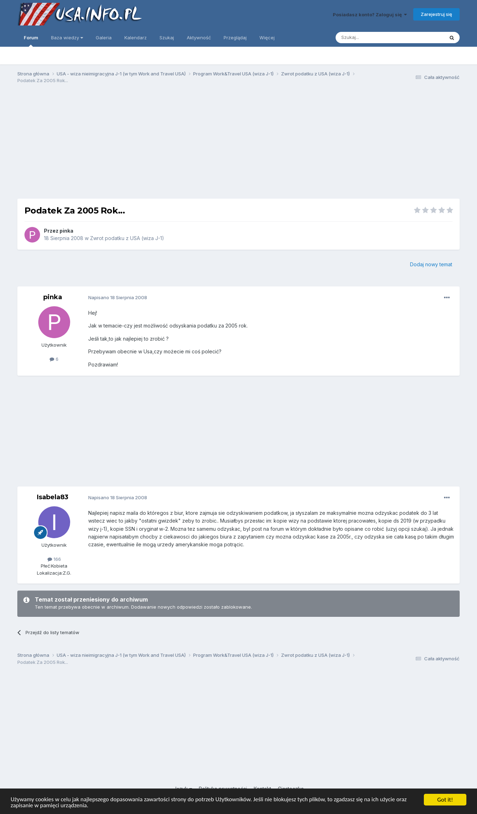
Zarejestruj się (436, 14)
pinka (66, 231)
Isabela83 (52, 497)
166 (54, 559)
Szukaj (166, 37)
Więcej (267, 37)
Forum (31, 41)
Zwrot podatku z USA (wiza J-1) (127, 238)
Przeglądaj (235, 37)
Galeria (104, 37)
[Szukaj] (372, 37)
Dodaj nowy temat (431, 264)
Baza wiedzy (67, 37)
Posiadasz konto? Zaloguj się (370, 14)
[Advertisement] (238, 144)
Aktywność (199, 37)
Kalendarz (135, 37)
